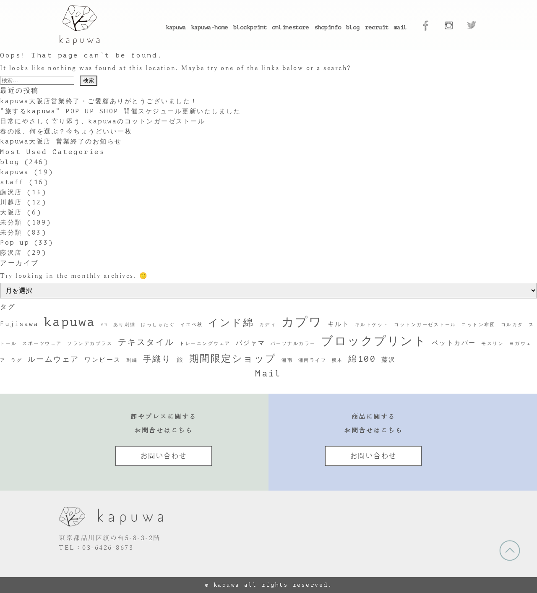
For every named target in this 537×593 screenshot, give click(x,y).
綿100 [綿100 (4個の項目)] (362, 359)
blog (353, 27)
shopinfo (327, 27)
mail (400, 27)
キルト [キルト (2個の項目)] (339, 324)
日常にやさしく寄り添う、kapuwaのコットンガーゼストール (102, 121)
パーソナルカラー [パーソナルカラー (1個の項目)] (293, 343)
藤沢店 (11, 192)
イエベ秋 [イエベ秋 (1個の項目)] (191, 324)
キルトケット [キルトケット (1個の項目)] (372, 324)
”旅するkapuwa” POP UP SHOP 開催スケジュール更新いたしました (120, 111)
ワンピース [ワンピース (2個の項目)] (102, 359)
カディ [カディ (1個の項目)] (267, 324)
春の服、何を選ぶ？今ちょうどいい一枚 (66, 131)
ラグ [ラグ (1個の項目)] (16, 360)
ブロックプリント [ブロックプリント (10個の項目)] (374, 341)
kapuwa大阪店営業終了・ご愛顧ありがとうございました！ (99, 101)
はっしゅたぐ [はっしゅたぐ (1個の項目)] (158, 324)
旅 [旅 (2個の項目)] (180, 359)
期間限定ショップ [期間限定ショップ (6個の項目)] (232, 358)
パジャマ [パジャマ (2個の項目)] (250, 343)
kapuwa (176, 27)
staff (12, 182)
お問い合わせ (164, 455)
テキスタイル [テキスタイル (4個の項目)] (146, 342)
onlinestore (290, 27)
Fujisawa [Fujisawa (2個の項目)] (19, 324)
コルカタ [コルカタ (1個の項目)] (512, 324)
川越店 (11, 202)
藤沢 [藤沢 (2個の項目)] (388, 359)
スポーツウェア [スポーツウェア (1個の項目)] (42, 343)
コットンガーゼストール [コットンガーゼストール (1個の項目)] (425, 324)
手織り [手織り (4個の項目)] (157, 359)
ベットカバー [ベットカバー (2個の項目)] (454, 343)
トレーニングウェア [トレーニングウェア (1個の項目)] (205, 343)
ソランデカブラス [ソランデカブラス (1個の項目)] (89, 343)
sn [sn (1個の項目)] (104, 324)
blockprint (250, 27)
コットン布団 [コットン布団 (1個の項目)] (478, 324)
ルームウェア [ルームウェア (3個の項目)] (53, 359)
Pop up (14, 242)
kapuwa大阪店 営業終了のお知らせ (61, 141)
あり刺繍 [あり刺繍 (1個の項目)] (124, 324)
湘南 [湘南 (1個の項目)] (287, 360)
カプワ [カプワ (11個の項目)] (302, 322)
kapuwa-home (209, 27)
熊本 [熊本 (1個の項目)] (337, 360)
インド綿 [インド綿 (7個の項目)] (231, 323)
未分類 (11, 222)
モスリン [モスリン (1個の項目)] (492, 343)
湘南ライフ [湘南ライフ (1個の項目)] (312, 360)
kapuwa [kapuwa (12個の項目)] (70, 322)
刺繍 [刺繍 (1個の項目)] (132, 360)
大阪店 (11, 212)
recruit (376, 27)
